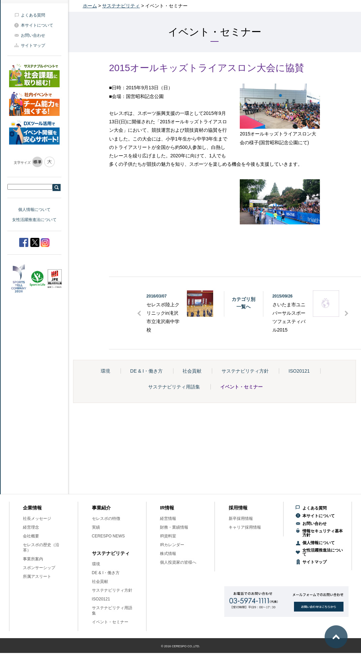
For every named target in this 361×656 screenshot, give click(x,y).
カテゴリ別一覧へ (243, 302)
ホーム (90, 5)
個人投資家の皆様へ (178, 562)
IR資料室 (168, 536)
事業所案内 (33, 559)
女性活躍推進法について (34, 219)
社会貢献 (192, 371)
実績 (96, 527)
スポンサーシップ (39, 567)
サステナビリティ (121, 5)
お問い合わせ (33, 35)
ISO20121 (299, 371)
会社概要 (31, 536)
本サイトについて (37, 25)
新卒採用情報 (241, 518)
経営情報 (168, 518)
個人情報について (34, 209)
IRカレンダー (172, 544)
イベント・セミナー (241, 386)
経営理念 (31, 527)
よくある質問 (33, 15)
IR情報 (167, 507)
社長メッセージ (37, 518)
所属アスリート (37, 576)
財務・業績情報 (174, 527)
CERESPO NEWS (108, 536)
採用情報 (238, 507)
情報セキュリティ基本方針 (322, 533)
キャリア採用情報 (245, 527)
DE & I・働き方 (146, 371)
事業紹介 (101, 507)
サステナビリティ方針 (245, 371)
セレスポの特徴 (106, 518)
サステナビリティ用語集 (174, 386)
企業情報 (32, 507)
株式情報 (168, 553)
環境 (105, 371)
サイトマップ (33, 45)
